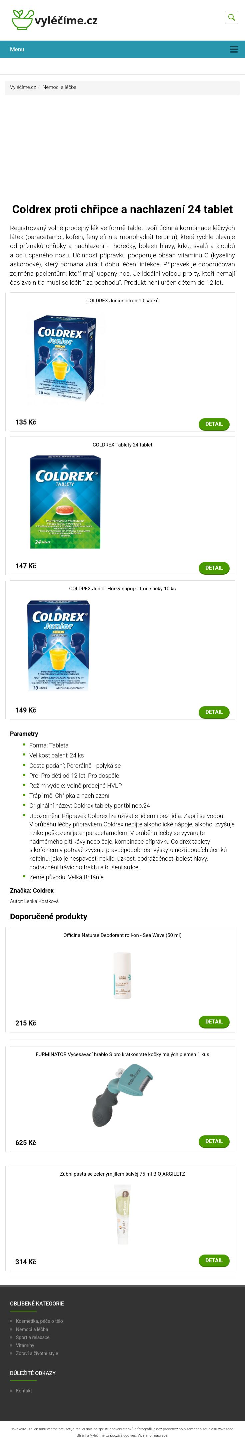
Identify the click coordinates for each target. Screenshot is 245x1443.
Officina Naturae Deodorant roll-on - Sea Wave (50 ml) (122, 935)
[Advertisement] (122, 151)
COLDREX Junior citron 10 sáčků (122, 301)
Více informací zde (152, 1435)
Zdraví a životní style (37, 1353)
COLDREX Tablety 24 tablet (122, 445)
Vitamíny (25, 1345)
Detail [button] (214, 424)
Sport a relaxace (33, 1337)
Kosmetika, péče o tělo (39, 1321)
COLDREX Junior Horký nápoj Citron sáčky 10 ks (122, 589)
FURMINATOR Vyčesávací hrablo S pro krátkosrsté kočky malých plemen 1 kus (122, 1054)
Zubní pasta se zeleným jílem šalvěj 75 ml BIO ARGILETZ (122, 1174)
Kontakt (24, 1390)
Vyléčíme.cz (23, 87)
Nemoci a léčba (60, 87)
